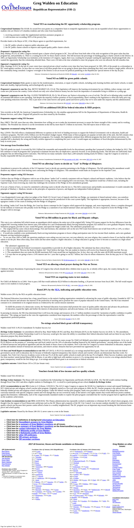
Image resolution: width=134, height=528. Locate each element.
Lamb (74, 503)
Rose (48, 490)
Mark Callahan (7, 462)
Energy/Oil (116, 462)
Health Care (117, 474)
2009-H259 (82, 103)
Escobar (87, 507)
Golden (76, 478)
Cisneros (74, 455)
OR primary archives (28, 437)
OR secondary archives (29, 439)
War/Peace (116, 489)
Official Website (117, 512)
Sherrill (107, 490)
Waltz (37, 455)
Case (76, 465)
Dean (75, 501)
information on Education (53, 420)
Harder (86, 453)
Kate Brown (6, 453)
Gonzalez (53, 478)
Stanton (90, 451)
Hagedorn (39, 467)
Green (57, 490)
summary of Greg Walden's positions (37, 424)
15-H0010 (68, 415)
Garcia (75, 469)
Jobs (114, 480)
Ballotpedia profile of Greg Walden (36, 433)
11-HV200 (87, 74)
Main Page (116, 499)
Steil (37, 497)
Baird (37, 461)
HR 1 (69, 285)
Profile (114, 501)
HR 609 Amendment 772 (70, 260)
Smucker (50, 482)
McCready (79, 486)
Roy (44, 493)
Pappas (76, 488)
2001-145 (80, 285)
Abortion (115, 449)
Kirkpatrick (79, 451)
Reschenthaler (47, 484)
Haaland (76, 491)
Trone (76, 476)
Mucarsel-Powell (79, 461)
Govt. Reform (117, 471)
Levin (76, 453)
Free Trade (116, 469)
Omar (95, 484)
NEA (57, 289)
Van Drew (76, 490)
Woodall (38, 457)
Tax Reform (116, 485)
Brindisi (74, 497)
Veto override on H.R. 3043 (71, 159)
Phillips (85, 484)
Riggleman (39, 495)
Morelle (85, 497)
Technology (116, 487)
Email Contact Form (118, 506)
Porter (85, 455)
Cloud (55, 493)
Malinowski (96, 490)
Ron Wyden (6, 466)
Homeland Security (119, 476)
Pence (37, 463)
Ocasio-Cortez (79, 495)
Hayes (75, 459)
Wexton (97, 511)
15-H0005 (69, 367)
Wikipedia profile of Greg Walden (35, 431)
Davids (76, 470)
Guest (38, 469)
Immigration (117, 478)
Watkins (38, 465)
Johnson (38, 488)
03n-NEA (68, 319)
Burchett (38, 490)
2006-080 (87, 260)
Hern (37, 480)
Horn (75, 499)
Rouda (95, 455)
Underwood (95, 469)
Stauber (50, 467)
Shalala (93, 461)
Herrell (41, 476)
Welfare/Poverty (118, 491)
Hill (104, 453)
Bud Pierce (5, 451)
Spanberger (85, 511)
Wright (35, 493)
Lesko (38, 451)
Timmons (39, 486)
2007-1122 (89, 159)
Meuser (37, 482)
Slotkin (75, 480)
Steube (56, 455)
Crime (115, 457)
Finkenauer (76, 467)
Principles (116, 482)
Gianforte (40, 470)
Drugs (115, 458)
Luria (75, 511)
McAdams (76, 509)
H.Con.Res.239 (69, 272)
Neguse (76, 457)
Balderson (41, 478)
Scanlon (84, 501)
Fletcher (76, 507)
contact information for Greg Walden (35, 428)
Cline (49, 495)
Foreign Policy (117, 467)
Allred (108, 507)
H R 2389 (71, 213)
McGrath (79, 472)
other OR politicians (28, 435)
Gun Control (117, 473)
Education (116, 460)
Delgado (101, 495)
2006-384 (84, 213)
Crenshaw (39, 491)
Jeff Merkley (6, 458)
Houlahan (95, 501)
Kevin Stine (6, 460)
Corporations (117, 455)
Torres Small (89, 491)
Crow (85, 457)
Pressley (86, 474)
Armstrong (39, 474)
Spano (47, 455)
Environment (117, 464)
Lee (75, 493)
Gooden (58, 491)
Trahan (76, 474)
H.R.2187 (68, 103)
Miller (38, 499)
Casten (84, 469)
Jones (104, 480)
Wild (104, 501)
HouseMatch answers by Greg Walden (36, 422)
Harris (40, 472)
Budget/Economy (118, 451)
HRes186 (74, 74)
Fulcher (39, 459)
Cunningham (77, 505)
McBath (76, 463)
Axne (86, 467)
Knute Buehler (7, 455)
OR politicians (117, 502)
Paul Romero (6, 464)
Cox (96, 453)
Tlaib (94, 480)
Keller (62, 482)
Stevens (74, 482)
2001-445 (83, 272)
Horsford (85, 493)
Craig (76, 484)
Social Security (118, 483)
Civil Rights (116, 453)
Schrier (76, 512)
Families (115, 466)
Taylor (49, 491)
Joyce (36, 484)
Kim (40, 453)
